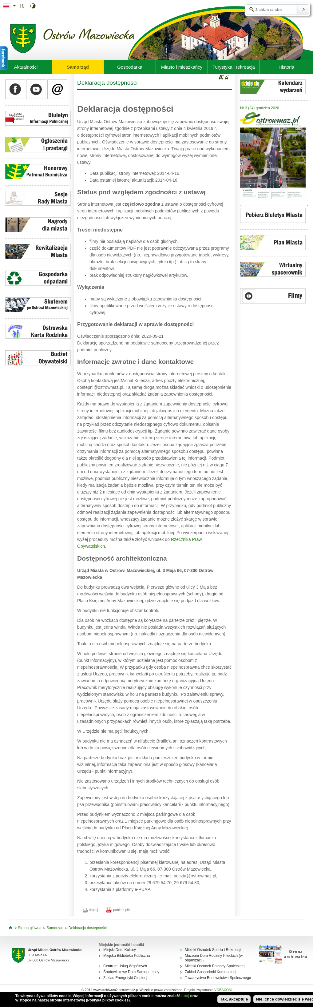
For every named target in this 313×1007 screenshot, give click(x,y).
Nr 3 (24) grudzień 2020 (259, 108)
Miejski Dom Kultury (119, 950)
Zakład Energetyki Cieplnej (125, 978)
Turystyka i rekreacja (233, 67)
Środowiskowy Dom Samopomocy (131, 972)
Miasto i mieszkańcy (181, 67)
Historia (286, 67)
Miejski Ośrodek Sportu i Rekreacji (213, 950)
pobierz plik (118, 910)
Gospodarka (129, 67)
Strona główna (30, 928)
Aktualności (26, 67)
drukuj (90, 910)
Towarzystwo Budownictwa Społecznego (218, 978)
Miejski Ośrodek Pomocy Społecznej (214, 966)
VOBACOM (223, 990)
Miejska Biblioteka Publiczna (126, 955)
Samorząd (78, 67)
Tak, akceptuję (234, 999)
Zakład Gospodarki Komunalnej (210, 972)
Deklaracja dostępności (88, 928)
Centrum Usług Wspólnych (125, 966)
